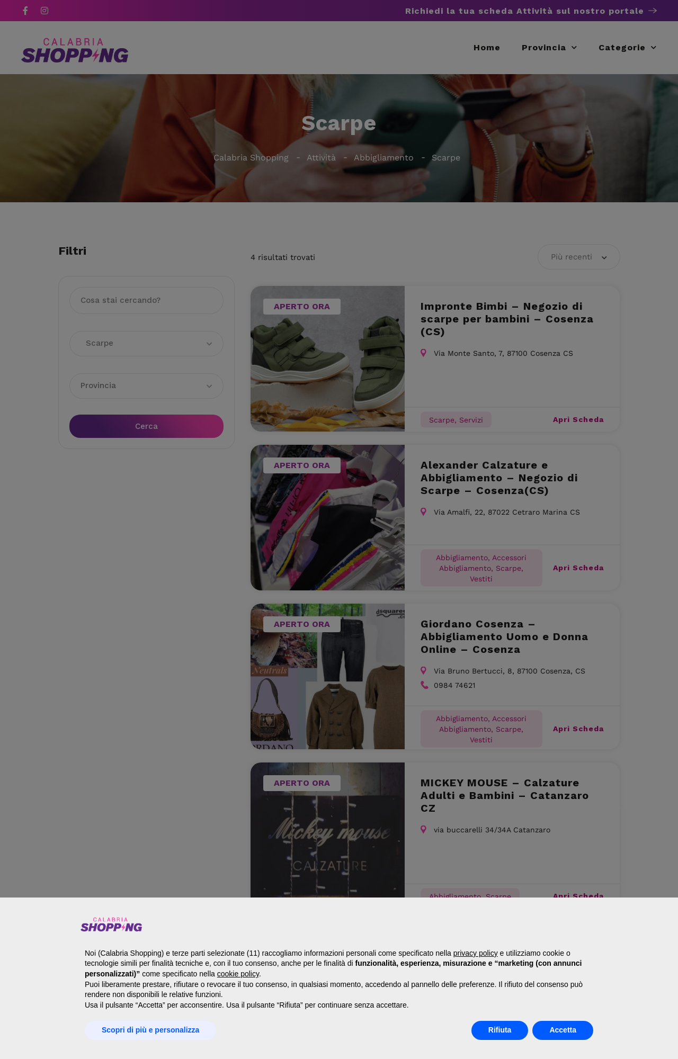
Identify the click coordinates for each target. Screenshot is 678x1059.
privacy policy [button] (475, 953)
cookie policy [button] (238, 974)
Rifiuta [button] (500, 1030)
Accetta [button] (562, 1030)
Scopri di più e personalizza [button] (150, 1030)
